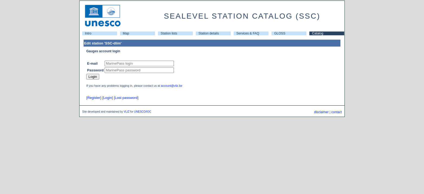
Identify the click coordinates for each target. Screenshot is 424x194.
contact (336, 112)
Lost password (126, 98)
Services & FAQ (247, 33)
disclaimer (321, 112)
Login (107, 98)
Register (93, 98)
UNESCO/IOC (142, 111)
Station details (208, 33)
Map (126, 33)
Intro (88, 33)
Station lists (169, 33)
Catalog (317, 33)
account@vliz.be (172, 85)
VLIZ (126, 111)
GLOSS (279, 33)
